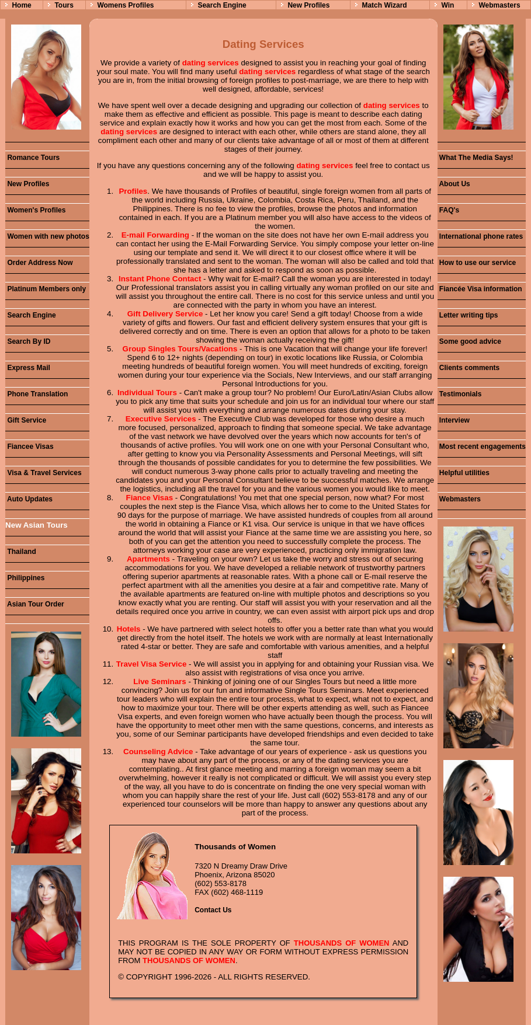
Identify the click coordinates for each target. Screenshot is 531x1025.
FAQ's (449, 210)
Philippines (24, 578)
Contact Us (213, 910)
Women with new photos (47, 236)
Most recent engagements (482, 446)
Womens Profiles (125, 5)
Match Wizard (384, 5)
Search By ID (27, 341)
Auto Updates (29, 499)
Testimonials (460, 394)
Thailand (20, 552)
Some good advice (469, 341)
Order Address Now (39, 263)
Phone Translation (36, 394)
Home (21, 5)
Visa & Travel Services (43, 473)
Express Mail (27, 368)
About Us (454, 184)
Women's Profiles (35, 210)
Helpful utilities (464, 473)
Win (447, 5)
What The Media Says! (475, 158)
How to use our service (477, 263)
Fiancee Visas (29, 446)
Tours (63, 5)
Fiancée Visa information (480, 289)
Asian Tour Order (34, 604)
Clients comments (469, 368)
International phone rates (480, 236)
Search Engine (221, 5)
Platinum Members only (45, 289)
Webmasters (499, 5)
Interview (454, 420)
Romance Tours (32, 158)
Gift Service (25, 420)
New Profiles (308, 5)
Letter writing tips (468, 315)
